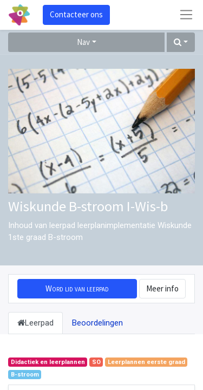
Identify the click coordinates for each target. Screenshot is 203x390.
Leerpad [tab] (35, 323)
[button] (181, 42)
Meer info (162, 288)
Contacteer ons (76, 14)
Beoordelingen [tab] (97, 323)
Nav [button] (83, 42)
